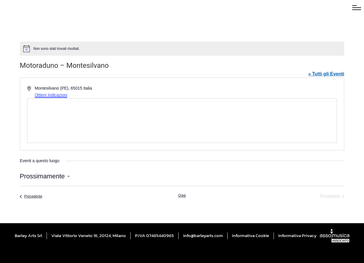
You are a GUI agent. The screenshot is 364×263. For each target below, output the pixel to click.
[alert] (182, 49)
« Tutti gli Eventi (326, 73)
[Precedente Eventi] (31, 196)
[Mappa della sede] (182, 120)
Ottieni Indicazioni (51, 95)
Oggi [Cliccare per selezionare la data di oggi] (182, 195)
